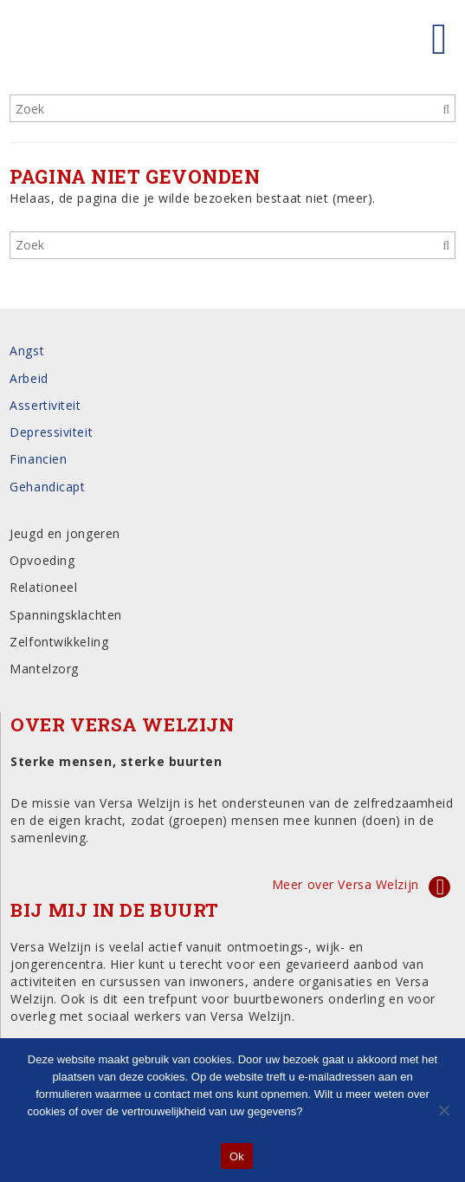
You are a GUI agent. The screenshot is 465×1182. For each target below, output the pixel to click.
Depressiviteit (51, 432)
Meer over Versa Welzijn (345, 884)
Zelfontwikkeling (59, 641)
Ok (236, 1156)
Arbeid (29, 378)
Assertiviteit (45, 405)
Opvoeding (42, 560)
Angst (27, 350)
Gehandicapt (47, 486)
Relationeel (43, 587)
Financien (38, 459)
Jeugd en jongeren (65, 533)
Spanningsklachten (66, 615)
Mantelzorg (44, 668)
